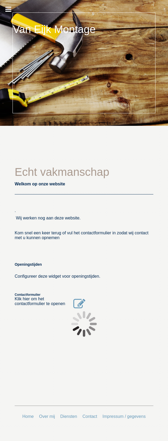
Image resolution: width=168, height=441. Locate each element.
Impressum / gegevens (124, 416)
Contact (89, 416)
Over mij (47, 416)
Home (28, 416)
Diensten (68, 416)
